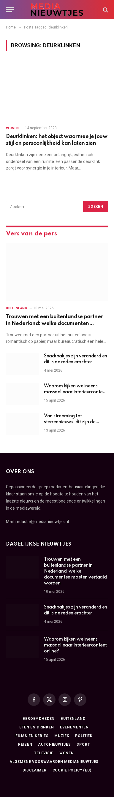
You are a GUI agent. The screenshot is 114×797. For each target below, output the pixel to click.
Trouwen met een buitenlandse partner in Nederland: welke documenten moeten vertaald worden (54, 323)
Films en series (32, 736)
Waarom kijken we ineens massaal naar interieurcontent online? (75, 392)
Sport (83, 744)
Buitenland (73, 719)
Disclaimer (34, 770)
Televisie (43, 753)
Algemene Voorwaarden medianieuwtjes (54, 762)
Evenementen (74, 727)
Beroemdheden (39, 719)
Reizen (25, 744)
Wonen (66, 753)
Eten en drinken (36, 727)
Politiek (84, 736)
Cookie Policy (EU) (72, 770)
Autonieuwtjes (54, 744)
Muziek (61, 736)
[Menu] (10, 9)
